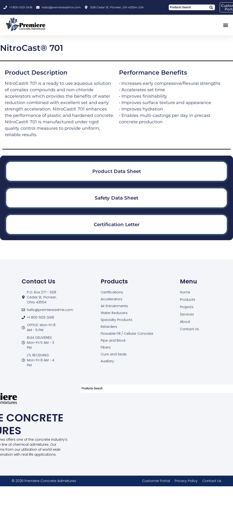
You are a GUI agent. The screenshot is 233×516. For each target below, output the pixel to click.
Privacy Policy (186, 480)
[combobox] (188, 7)
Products (187, 299)
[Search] (211, 7)
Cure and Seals (114, 354)
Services (187, 314)
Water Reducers (114, 313)
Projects (186, 307)
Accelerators (111, 299)
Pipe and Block (113, 340)
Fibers (106, 347)
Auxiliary (107, 361)
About (185, 321)
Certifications (112, 292)
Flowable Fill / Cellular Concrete (127, 333)
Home (185, 292)
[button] (225, 25)
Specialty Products (116, 319)
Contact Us (189, 329)
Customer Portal (156, 480)
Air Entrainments (114, 306)
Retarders (109, 326)
